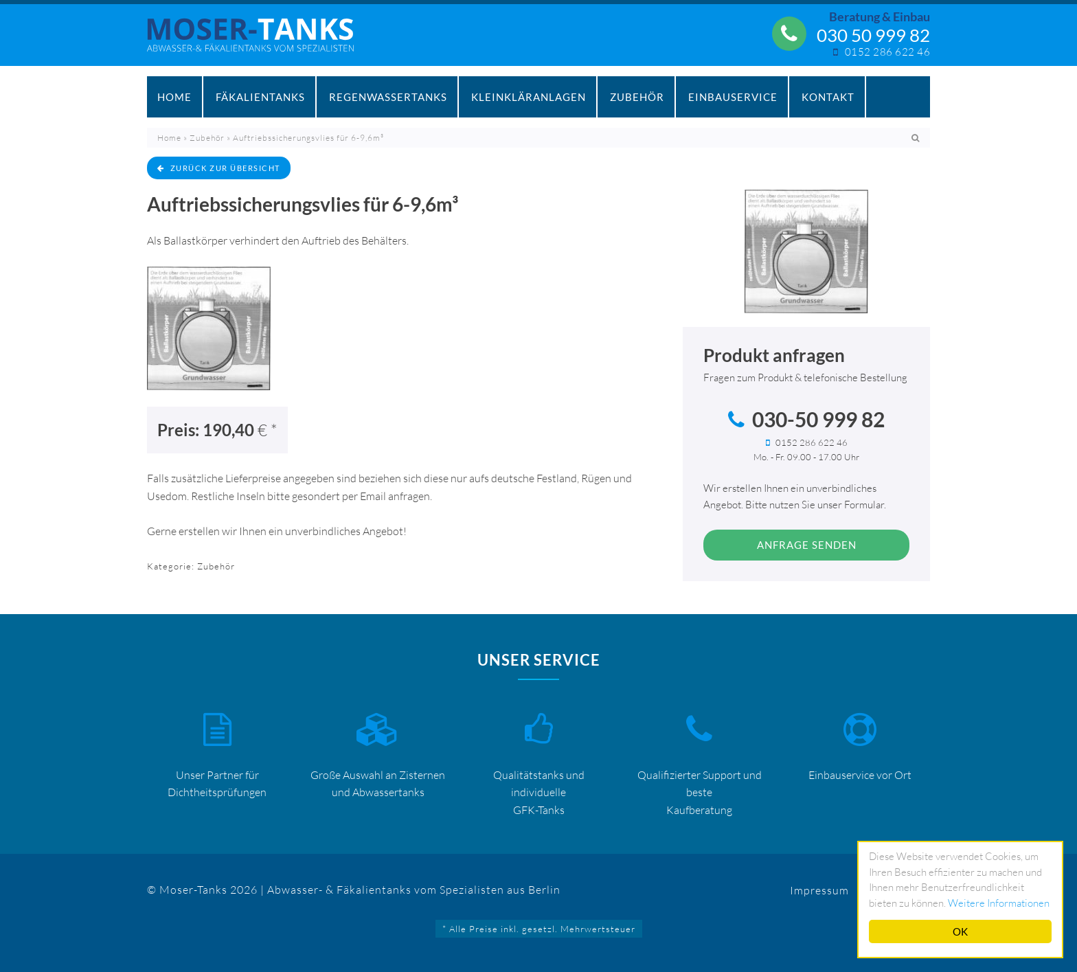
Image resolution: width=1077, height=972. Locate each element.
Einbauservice (733, 97)
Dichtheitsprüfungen (217, 792)
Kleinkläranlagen (528, 97)
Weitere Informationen (999, 902)
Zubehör (637, 97)
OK (960, 931)
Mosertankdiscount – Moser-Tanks (257, 42)
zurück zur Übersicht (218, 167)
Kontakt (828, 97)
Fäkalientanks (260, 97)
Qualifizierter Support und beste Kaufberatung (699, 792)
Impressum (819, 890)
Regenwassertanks (388, 97)
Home (174, 97)
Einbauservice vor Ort (859, 775)
